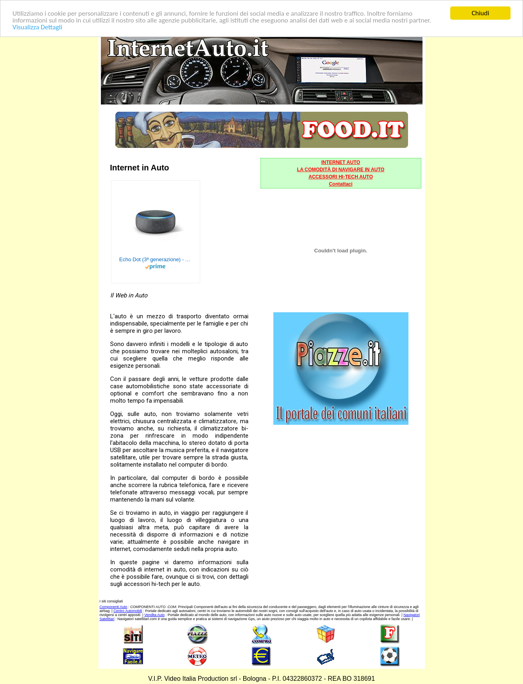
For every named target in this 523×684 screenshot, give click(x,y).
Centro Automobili (127, 611)
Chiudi (480, 13)
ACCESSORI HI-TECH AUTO (340, 177)
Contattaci (341, 184)
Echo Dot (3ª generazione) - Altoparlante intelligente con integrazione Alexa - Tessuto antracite (155, 259)
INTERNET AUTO (340, 162)
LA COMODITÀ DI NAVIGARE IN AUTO (340, 169)
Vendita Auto (154, 615)
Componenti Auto (113, 607)
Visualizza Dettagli (37, 27)
